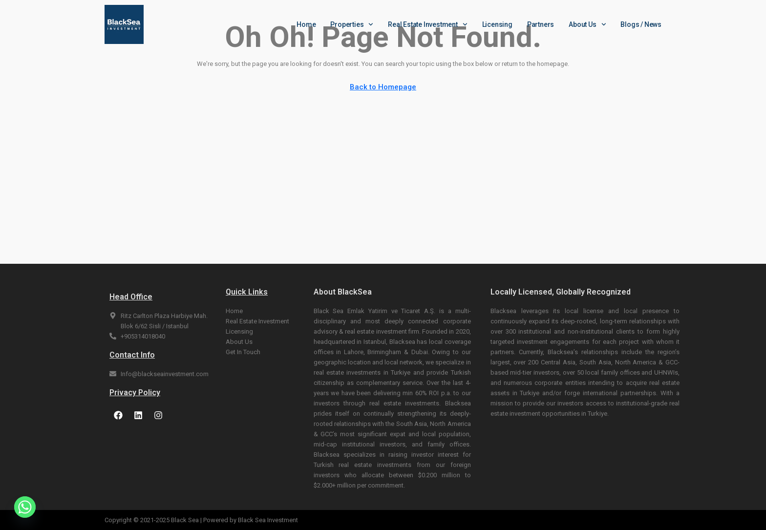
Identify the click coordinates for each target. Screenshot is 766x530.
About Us (587, 24)
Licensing (497, 24)
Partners (540, 24)
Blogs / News (640, 24)
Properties (351, 24)
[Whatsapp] (25, 507)
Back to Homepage (383, 87)
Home (306, 24)
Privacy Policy (134, 392)
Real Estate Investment (427, 24)
